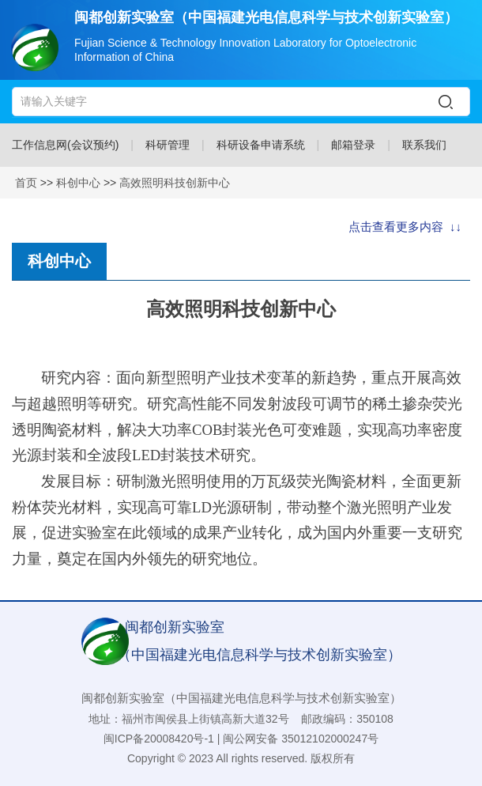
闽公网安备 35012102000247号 (300, 738)
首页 (26, 182)
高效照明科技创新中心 (174, 182)
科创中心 (78, 182)
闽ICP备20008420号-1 (159, 738)
